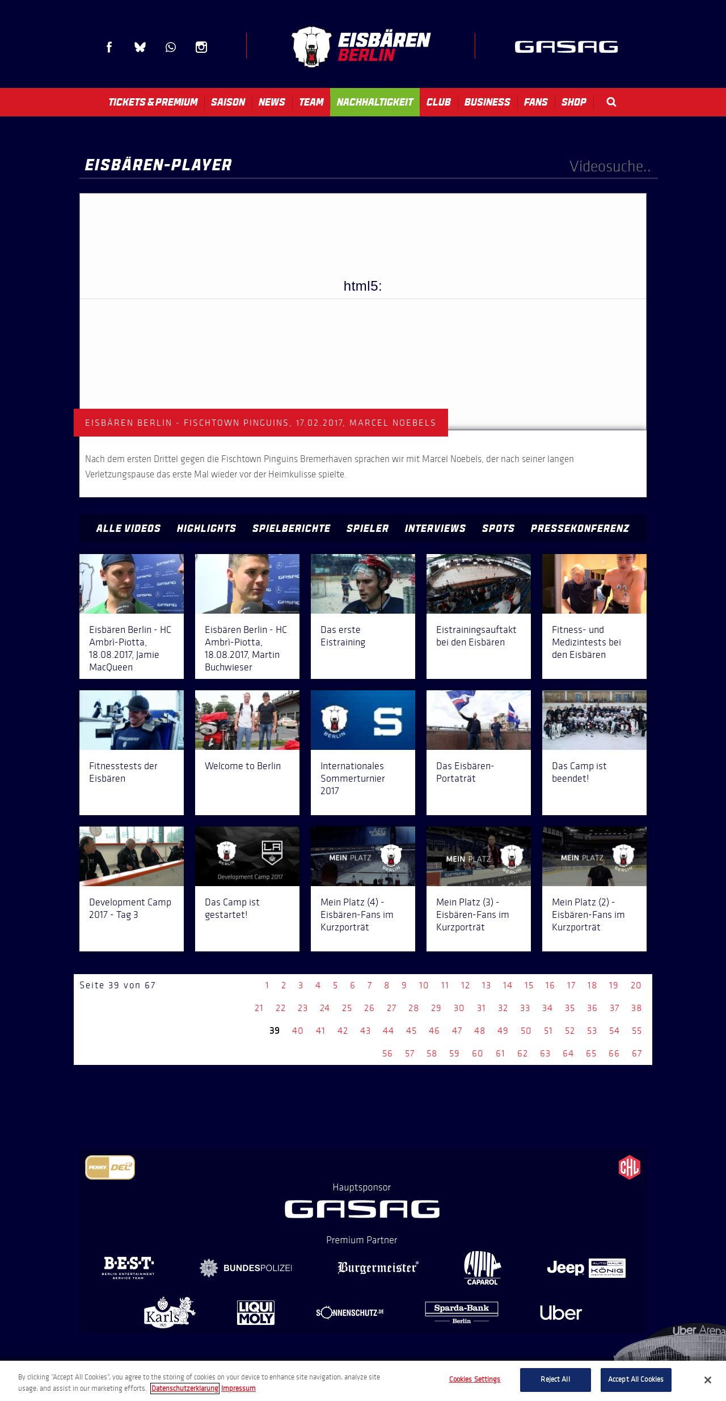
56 (387, 1053)
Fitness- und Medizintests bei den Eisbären (586, 642)
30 (459, 1008)
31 (481, 1008)
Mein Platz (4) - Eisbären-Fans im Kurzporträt (357, 914)
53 (592, 1031)
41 (321, 1031)
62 (522, 1053)
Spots (498, 528)
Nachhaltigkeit (375, 102)
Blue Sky (140, 47)
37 (614, 1008)
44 (388, 1031)
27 (391, 1008)
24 (325, 1008)
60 (478, 1053)
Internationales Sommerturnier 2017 (352, 778)
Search (611, 101)
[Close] (707, 1380)
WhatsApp (170, 47)
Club (439, 102)
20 (636, 985)
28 (413, 1008)
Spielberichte (291, 528)
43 (365, 1031)
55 (637, 1031)
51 (548, 1031)
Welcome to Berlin (243, 766)
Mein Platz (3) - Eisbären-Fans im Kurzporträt (472, 914)
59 (454, 1053)
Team (311, 102)
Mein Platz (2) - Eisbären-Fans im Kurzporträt (588, 914)
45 (411, 1031)
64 (568, 1053)
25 (347, 1008)
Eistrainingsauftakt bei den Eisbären (476, 635)
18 (592, 985)
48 (480, 1031)
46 (434, 1031)
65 (591, 1053)
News (272, 102)
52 (570, 1031)
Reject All (555, 1379)
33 (525, 1008)
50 (526, 1031)
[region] (363, 1381)
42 (342, 1031)
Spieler (368, 528)
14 (508, 985)
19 (614, 985)
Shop (574, 102)
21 (259, 1008)
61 (500, 1053)
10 (424, 985)
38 (636, 1008)
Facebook (109, 47)
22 (281, 1008)
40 (298, 1031)
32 (503, 1008)
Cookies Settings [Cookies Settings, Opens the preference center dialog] (475, 1379)
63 (545, 1053)
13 (486, 985)
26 (369, 1008)
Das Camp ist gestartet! (232, 908)
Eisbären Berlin (361, 46)
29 (436, 1008)
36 (592, 1008)
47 (457, 1031)
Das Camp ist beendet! (579, 772)
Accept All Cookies (636, 1379)
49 (503, 1031)
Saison (228, 102)
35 (570, 1008)
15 (529, 985)
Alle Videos (128, 528)
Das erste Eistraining (342, 635)
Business (487, 102)
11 (445, 985)
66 (614, 1053)
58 (432, 1053)
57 (410, 1053)
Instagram (201, 47)
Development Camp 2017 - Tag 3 (130, 908)
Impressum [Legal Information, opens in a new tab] (238, 1388)
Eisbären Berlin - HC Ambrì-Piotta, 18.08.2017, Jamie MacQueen (130, 648)
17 (571, 985)
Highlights (207, 528)
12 (465, 985)
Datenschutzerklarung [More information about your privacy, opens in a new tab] (184, 1388)
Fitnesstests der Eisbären (123, 772)
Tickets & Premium (152, 102)
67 (637, 1053)
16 (550, 985)
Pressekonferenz (580, 528)
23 (303, 1008)
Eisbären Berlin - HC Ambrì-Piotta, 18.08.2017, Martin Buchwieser (246, 648)
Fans (536, 102)
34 (547, 1008)
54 (614, 1031)
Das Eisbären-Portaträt (465, 772)
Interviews (435, 528)
